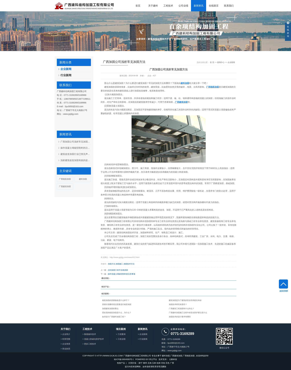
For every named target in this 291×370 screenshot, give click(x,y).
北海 (150, 363)
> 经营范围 (65, 339)
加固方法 (111, 264)
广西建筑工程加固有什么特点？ (181, 308)
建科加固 (83, 179)
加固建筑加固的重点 (110, 308)
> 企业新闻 (142, 334)
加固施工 (119, 264)
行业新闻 (65, 75)
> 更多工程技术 (89, 344)
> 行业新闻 (142, 339)
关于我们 (65, 329)
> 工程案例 (120, 334)
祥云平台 (153, 359)
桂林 (159, 363)
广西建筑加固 (65, 186)
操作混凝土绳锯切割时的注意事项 (121, 274)
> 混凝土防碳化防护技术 (93, 339)
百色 (167, 363)
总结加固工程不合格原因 (118, 270)
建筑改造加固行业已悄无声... (75, 154)
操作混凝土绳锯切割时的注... (75, 148)
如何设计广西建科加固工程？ (114, 317)
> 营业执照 (65, 349)
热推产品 (121, 363)
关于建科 (153, 5)
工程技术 (168, 5)
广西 (172, 363)
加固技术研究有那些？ (178, 304)
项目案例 (121, 329)
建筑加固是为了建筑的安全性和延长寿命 (185, 300)
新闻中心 (220, 62)
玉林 (154, 363)
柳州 (145, 363)
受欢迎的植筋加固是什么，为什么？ (116, 313)
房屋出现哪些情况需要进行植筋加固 (116, 304)
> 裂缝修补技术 (89, 334)
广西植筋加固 (65, 179)
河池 (163, 363)
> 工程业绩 (120, 339)
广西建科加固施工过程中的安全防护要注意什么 (188, 313)
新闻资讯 (198, 5)
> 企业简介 (65, 334)
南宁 (140, 363)
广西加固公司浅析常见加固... (75, 141)
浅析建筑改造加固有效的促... (75, 160)
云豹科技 (173, 359)
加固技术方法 (129, 264)
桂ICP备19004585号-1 (124, 359)
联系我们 (229, 5)
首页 (137, 5)
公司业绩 (183, 5)
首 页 (212, 62)
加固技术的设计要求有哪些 (180, 317)
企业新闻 (65, 69)
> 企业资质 (65, 344)
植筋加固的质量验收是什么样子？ (115, 300)
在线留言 (214, 5)
